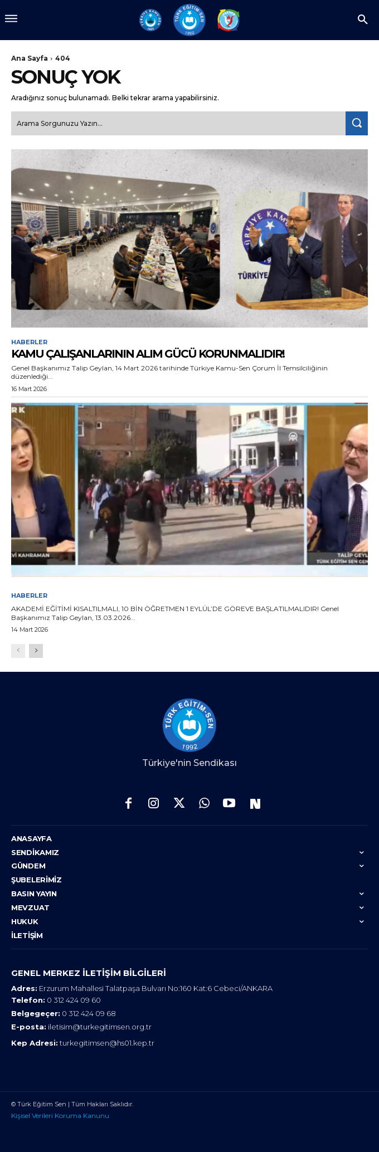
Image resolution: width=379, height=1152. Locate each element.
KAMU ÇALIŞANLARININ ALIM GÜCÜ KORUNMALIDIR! (147, 353)
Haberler (29, 342)
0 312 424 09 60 (74, 999)
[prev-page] (18, 651)
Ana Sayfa (29, 58)
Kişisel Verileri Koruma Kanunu (60, 1115)
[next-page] (36, 651)
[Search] (357, 123)
